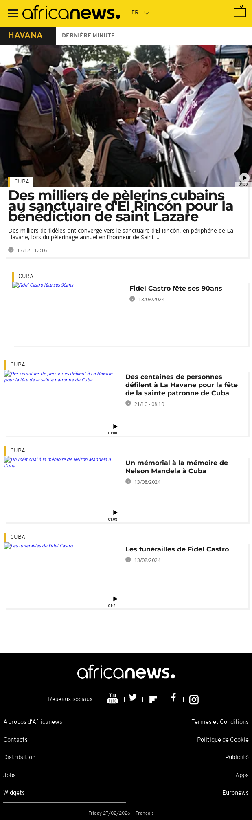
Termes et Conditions (220, 722)
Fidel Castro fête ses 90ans (175, 288)
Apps (242, 776)
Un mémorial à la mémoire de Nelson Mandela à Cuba (176, 467)
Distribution (19, 758)
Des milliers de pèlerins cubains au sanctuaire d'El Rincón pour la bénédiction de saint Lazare (120, 206)
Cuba (21, 182)
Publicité (237, 758)
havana (25, 36)
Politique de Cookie (223, 740)
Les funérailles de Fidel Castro (177, 549)
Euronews (235, 793)
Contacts (15, 740)
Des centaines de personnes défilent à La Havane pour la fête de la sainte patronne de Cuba (181, 385)
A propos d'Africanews (32, 722)
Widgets (14, 793)
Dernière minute (88, 36)
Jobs (9, 776)
